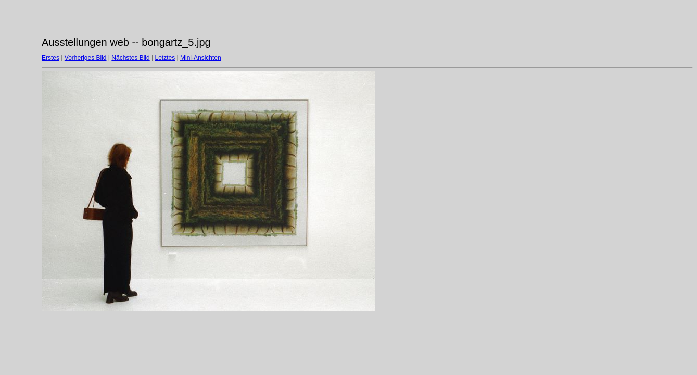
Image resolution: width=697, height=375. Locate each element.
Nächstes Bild (130, 57)
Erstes (50, 57)
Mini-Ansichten (200, 57)
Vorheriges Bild (86, 57)
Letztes (165, 57)
